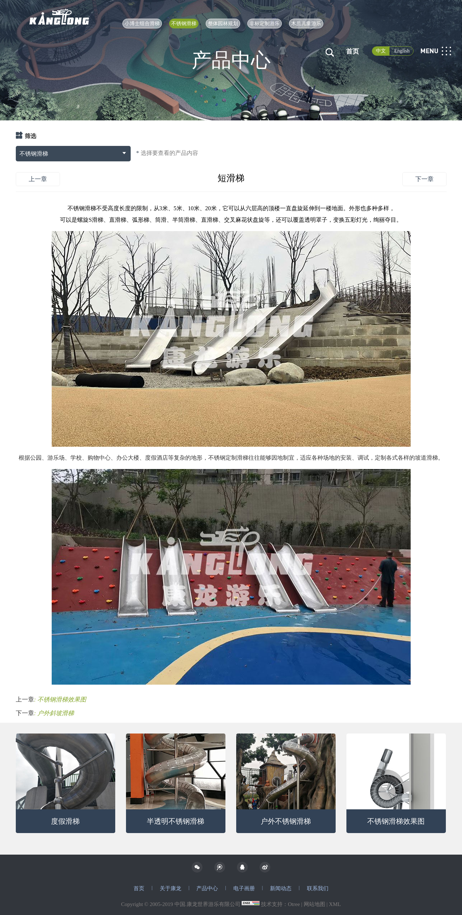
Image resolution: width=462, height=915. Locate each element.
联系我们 (317, 888)
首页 (352, 51)
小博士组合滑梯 (142, 23)
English (402, 51)
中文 (381, 51)
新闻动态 (280, 888)
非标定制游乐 (264, 23)
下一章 (424, 179)
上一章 (38, 179)
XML (335, 904)
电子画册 (244, 888)
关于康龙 (170, 888)
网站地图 (314, 904)
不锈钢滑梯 (183, 23)
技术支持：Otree (280, 904)
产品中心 (207, 888)
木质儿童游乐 (306, 23)
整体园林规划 (223, 23)
